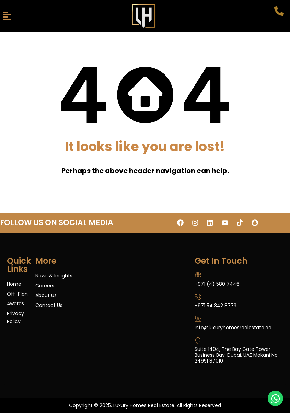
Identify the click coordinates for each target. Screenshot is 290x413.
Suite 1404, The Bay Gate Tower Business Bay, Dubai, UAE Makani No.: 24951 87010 (237, 355)
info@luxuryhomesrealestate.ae (233, 327)
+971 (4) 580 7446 (217, 283)
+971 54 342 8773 (215, 305)
